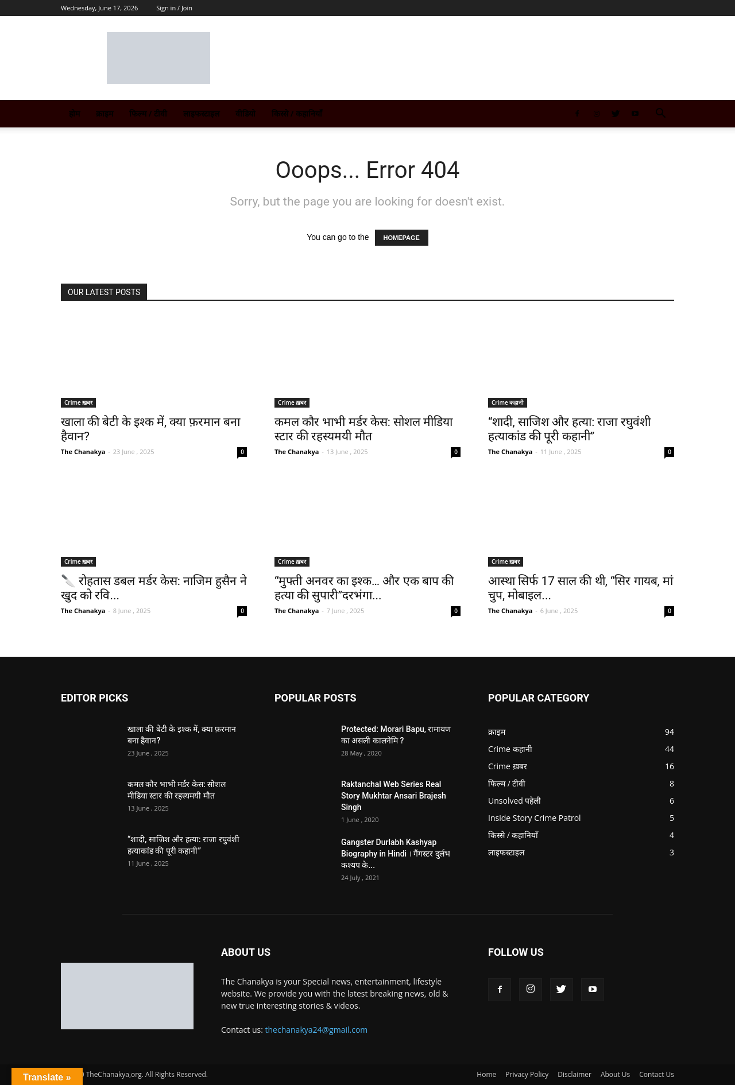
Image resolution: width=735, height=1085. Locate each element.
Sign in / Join (174, 7)
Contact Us (656, 1074)
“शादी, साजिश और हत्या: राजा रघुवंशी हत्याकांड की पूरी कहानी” (569, 429)
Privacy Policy (526, 1074)
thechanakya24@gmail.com (316, 1029)
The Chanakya (83, 451)
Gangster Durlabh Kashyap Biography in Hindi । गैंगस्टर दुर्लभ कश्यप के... (395, 854)
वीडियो (245, 113)
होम (74, 113)
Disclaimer (574, 1074)
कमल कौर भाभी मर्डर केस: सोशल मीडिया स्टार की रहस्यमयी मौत (363, 429)
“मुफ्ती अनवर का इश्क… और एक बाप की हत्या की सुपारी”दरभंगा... (364, 588)
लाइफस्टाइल (201, 113)
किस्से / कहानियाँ (297, 113)
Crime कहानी (508, 402)
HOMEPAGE (402, 237)
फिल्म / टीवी (148, 113)
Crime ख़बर (78, 402)
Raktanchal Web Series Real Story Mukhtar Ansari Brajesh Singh (393, 796)
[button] (660, 114)
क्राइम (104, 113)
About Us (615, 1074)
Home (486, 1074)
